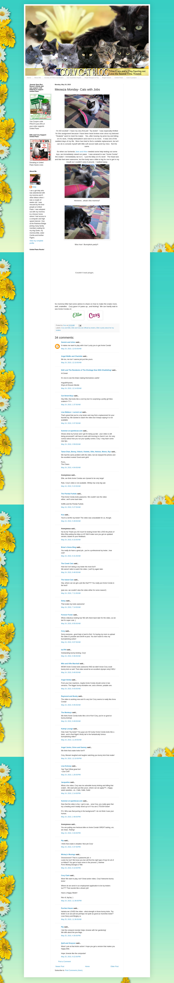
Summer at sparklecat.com (72, 431)
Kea (62, 515)
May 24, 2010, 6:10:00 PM (71, 868)
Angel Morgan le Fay (92, 77)
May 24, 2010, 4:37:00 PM (71, 847)
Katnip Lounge (67, 729)
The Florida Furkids (69, 494)
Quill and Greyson (68, 943)
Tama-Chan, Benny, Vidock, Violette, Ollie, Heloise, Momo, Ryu (86, 452)
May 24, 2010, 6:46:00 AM (70, 572)
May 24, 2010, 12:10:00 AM (71, 363)
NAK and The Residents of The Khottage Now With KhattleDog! (86, 370)
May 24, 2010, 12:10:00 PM (71, 758)
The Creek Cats (67, 564)
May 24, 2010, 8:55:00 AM (70, 624)
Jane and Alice (81, 152)
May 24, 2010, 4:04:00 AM (70, 468)
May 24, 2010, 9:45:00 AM (70, 705)
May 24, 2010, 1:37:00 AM (70, 405)
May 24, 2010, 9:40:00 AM (70, 672)
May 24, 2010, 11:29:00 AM (71, 740)
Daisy (63, 601)
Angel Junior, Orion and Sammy (74, 747)
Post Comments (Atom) (74, 970)
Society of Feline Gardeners (53, 77)
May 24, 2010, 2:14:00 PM (71, 793)
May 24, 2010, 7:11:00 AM (70, 593)
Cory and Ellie (66, 328)
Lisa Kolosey (66, 766)
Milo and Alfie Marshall (70, 664)
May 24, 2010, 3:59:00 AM (70, 444)
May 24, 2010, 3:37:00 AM (70, 423)
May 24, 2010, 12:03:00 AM (71, 349)
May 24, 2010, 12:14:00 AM (71, 388)
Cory (63, 631)
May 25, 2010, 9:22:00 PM (71, 957)
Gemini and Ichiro (68, 342)
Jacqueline (65, 782)
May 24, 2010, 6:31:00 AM (70, 556)
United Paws (118, 77)
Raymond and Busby (69, 696)
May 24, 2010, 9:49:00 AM (70, 721)
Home (29, 77)
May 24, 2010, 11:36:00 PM (71, 901)
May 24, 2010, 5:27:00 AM (70, 507)
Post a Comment (64, 962)
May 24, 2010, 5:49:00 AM (70, 521)
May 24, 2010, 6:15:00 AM (70, 540)
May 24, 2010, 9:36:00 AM (70, 656)
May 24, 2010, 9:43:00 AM (70, 689)
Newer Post (59, 966)
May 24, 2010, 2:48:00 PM (71, 817)
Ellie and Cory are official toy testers (83, 328)
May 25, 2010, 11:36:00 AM (71, 919)
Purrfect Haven (67, 908)
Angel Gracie (106, 77)
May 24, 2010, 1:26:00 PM (71, 775)
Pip (62, 841)
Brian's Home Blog (68, 547)
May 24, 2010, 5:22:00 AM (70, 486)
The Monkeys (66, 712)
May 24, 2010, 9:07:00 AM (70, 642)
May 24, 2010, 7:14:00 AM (70, 607)
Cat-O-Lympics (131, 77)
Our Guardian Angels (74, 77)
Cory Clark (65, 875)
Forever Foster (67, 615)
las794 (63, 650)
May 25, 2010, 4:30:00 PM (71, 936)
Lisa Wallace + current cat (71, 412)
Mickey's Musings (68, 854)
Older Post (115, 966)
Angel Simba (66, 680)
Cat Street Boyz (67, 396)
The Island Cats (67, 580)
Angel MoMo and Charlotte (71, 356)
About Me (37, 77)
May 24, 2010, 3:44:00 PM (71, 833)
